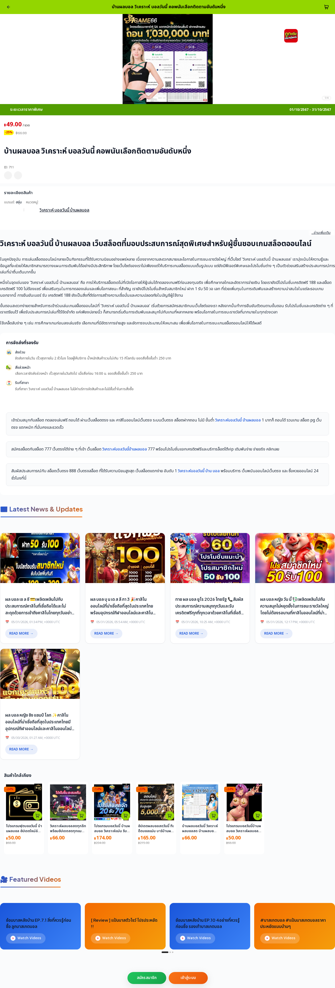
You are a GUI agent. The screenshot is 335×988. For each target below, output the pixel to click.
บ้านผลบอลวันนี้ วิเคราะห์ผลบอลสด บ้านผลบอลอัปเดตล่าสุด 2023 (200, 831)
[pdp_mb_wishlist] (8, 175)
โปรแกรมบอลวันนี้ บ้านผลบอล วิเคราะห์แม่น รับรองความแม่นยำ (112, 831)
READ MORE (21, 634)
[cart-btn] (326, 7)
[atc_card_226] (37, 815)
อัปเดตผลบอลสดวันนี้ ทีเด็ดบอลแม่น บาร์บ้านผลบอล (156, 831)
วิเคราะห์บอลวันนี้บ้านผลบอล (124, 449)
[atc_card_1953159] (257, 815)
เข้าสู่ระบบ (188, 978)
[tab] (165, 952)
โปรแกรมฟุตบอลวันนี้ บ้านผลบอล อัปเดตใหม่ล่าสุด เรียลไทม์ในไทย (24, 831)
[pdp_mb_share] (18, 175)
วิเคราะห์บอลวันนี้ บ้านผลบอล (238, 420)
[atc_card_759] (81, 815)
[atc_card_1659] (169, 815)
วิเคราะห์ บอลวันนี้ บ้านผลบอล (64, 210)
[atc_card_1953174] (125, 815)
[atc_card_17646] (213, 815)
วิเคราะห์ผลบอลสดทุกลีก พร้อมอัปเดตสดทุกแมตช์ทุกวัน (68, 831)
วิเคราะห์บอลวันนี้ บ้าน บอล (199, 471)
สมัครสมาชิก (147, 978)
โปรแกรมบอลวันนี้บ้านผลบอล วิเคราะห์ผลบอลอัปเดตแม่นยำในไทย (243, 831)
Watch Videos (26, 938)
